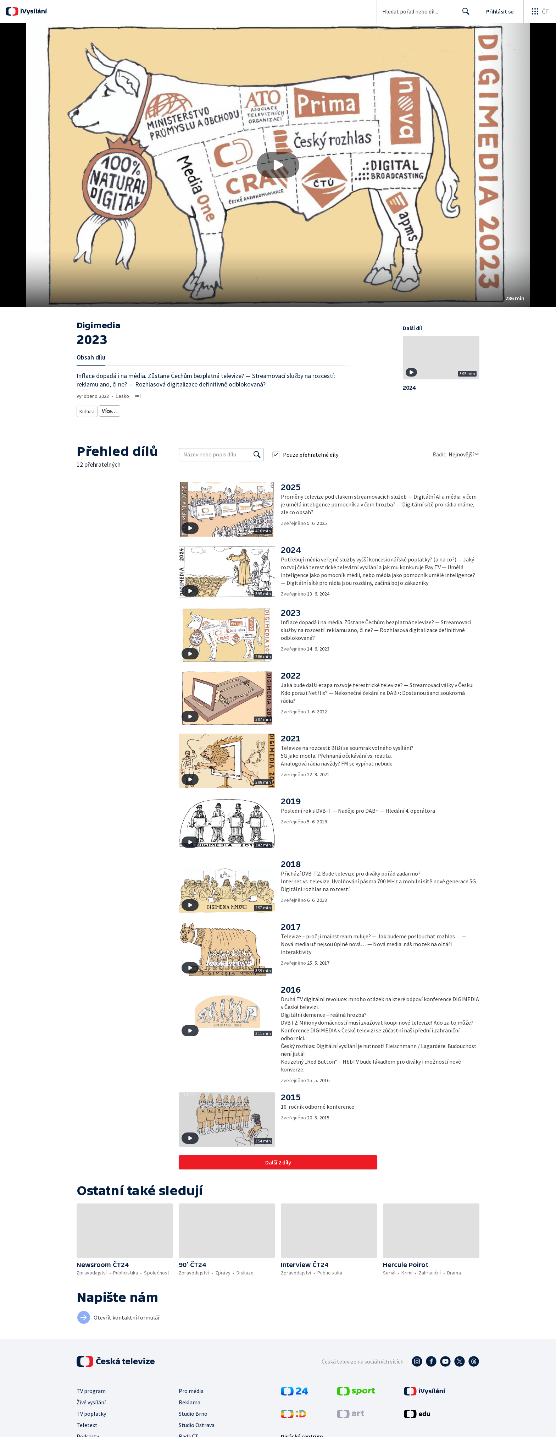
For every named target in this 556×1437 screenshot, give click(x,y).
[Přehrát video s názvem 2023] (278, 165)
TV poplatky (91, 1411)
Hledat (464, 14)
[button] (278, 165)
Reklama (189, 1399)
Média (199, 409)
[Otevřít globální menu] (539, 11)
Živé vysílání (91, 1399)
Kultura (87, 409)
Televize (113, 409)
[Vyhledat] (257, 452)
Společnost (140, 409)
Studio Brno (193, 1411)
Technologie (171, 409)
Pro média (191, 1388)
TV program (91, 1388)
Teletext (87, 1422)
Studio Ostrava (197, 1422)
